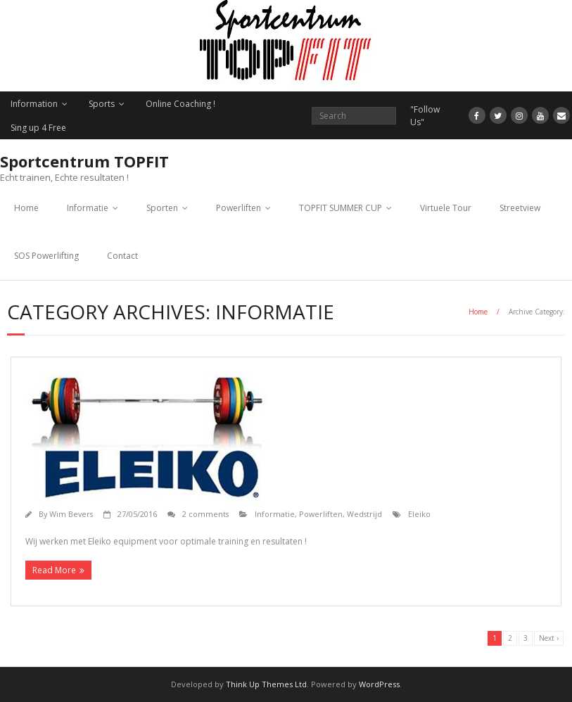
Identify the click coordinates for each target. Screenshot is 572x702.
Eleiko (419, 514)
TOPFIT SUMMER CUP (340, 208)
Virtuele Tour (445, 208)
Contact (122, 256)
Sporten (162, 208)
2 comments (205, 514)
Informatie (87, 208)
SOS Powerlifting (46, 256)
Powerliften (238, 208)
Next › (549, 638)
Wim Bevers (71, 514)
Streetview (520, 208)
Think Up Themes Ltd (266, 684)
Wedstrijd (364, 514)
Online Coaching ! (180, 104)
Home (26, 208)
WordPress (379, 684)
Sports (102, 104)
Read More (54, 570)
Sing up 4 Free (38, 128)
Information (34, 104)
